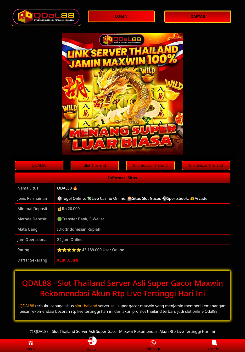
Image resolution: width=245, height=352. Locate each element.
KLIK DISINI (67, 260)
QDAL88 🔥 (67, 188)
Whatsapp (153, 345)
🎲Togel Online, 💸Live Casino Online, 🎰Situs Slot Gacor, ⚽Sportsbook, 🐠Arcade (132, 198)
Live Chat (214, 345)
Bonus (30, 345)
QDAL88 (27, 305)
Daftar (92, 345)
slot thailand (86, 305)
